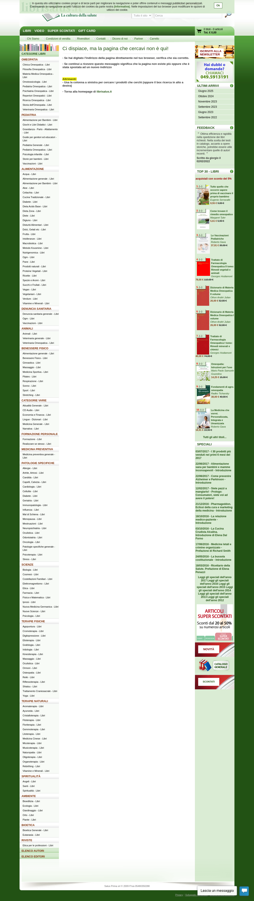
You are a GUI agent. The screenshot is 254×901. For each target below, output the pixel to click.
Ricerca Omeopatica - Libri (37, 100)
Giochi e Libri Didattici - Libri (37, 124)
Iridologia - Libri (31, 649)
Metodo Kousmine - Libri (35, 248)
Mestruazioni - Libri (33, 523)
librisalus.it (104, 91)
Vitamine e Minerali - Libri (36, 303)
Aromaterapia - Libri (33, 706)
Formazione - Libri (32, 439)
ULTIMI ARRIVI (208, 85)
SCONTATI (209, 681)
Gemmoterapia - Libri (34, 729)
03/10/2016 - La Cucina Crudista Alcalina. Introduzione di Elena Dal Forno (211, 533)
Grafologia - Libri (31, 645)
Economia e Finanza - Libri (37, 414)
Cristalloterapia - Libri (34, 715)
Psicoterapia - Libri (32, 554)
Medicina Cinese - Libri (35, 738)
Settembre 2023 (207, 106)
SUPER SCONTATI (61, 31)
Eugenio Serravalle (220, 199)
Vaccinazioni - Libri (32, 163)
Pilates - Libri (29, 376)
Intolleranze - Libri (32, 238)
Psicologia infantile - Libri (36, 154)
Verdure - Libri (30, 298)
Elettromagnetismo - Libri (36, 583)
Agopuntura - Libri (32, 626)
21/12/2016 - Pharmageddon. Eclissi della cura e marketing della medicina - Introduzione (214, 507)
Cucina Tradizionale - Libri (36, 197)
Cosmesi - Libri (30, 574)
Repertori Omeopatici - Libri (37, 95)
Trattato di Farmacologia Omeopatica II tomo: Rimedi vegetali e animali (222, 266)
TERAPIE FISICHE (33, 621)
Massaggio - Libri (32, 367)
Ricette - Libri (30, 275)
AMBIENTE (29, 796)
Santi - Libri (29, 786)
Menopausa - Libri (32, 519)
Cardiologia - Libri (32, 486)
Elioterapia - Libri (31, 640)
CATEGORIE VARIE (34, 400)
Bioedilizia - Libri (31, 801)
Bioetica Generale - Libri (35, 830)
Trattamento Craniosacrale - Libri (40, 691)
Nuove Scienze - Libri (34, 611)
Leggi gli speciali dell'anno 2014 (216, 589)
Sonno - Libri (29, 385)
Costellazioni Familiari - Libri (37, 579)
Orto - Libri (28, 815)
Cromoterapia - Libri (33, 631)
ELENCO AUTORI (33, 850)
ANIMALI (27, 328)
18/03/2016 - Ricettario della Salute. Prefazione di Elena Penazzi (213, 569)
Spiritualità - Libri (31, 790)
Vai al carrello (199, 31)
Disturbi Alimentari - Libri (35, 225)
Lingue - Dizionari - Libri (35, 419)
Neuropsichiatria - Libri (34, 528)
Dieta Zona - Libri (32, 211)
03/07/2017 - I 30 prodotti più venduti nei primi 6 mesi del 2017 (213, 455)
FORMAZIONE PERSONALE (40, 434)
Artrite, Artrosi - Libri (33, 472)
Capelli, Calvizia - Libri (34, 482)
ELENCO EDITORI (33, 856)
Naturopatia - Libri (32, 752)
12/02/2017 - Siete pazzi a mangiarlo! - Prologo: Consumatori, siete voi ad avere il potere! (212, 493)
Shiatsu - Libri (30, 686)
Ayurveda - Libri (31, 711)
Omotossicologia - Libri (35, 81)
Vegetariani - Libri (32, 294)
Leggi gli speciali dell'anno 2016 (214, 582)
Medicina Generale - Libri (36, 424)
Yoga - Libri (28, 695)
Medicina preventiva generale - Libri (39, 456)
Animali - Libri (30, 333)
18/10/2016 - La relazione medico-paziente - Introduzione (211, 519)
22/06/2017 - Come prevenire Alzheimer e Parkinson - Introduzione (213, 479)
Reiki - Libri (28, 677)
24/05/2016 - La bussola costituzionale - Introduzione (213, 558)
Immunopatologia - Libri (35, 505)
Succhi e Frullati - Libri (34, 285)
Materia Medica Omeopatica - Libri (38, 75)
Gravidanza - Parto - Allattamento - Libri (40, 131)
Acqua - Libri (29, 174)
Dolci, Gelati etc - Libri (34, 229)
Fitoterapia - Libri (31, 720)
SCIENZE (27, 564)
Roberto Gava (218, 242)
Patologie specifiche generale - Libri (39, 548)
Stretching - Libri (31, 395)
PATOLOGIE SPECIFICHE (38, 463)
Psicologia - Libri (31, 616)
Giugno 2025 (205, 91)
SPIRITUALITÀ (31, 776)
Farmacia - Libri (31, 593)
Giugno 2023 (205, 112)
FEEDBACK (206, 127)
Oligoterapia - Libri (32, 757)
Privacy (179, 895)
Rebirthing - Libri (31, 766)
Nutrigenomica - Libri (34, 252)
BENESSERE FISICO (35, 348)
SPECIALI (204, 444)
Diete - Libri (29, 215)
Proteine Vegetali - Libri (35, 271)
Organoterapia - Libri (33, 761)
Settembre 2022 (207, 117)
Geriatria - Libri (30, 500)
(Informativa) (122, 6)
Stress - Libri (29, 559)
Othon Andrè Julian (220, 297)
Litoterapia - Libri (31, 734)
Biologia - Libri (30, 569)
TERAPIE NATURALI (35, 701)
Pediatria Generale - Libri (36, 145)
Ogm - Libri (28, 257)
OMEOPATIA (30, 59)
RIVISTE (27, 840)
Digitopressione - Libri (34, 635)
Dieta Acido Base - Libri (35, 206)
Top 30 (231, 171)
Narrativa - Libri (31, 428)
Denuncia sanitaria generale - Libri (41, 314)
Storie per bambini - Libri (36, 159)
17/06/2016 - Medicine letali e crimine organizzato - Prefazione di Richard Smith (213, 547)
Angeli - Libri (29, 781)
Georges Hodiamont (221, 276)
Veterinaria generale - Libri (37, 338)
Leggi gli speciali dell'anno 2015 (213, 585)
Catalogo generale (214, 666)
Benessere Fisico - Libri (35, 358)
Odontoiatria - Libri (32, 537)
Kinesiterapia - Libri (33, 654)
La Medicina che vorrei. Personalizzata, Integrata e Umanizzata (220, 417)
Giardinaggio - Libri (33, 810)
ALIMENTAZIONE (33, 169)
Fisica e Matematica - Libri (36, 597)
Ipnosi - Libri (29, 602)
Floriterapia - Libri (32, 724)
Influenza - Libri (31, 509)
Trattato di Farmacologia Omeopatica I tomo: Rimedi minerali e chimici (221, 343)
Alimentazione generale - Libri (38, 178)
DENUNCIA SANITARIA (36, 308)
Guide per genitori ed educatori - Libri (40, 139)
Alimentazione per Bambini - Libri (40, 120)
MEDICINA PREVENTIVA (37, 449)
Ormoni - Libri (30, 668)
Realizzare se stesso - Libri (37, 443)
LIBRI (27, 31)
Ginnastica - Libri (31, 362)
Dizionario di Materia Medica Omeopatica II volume (222, 290)
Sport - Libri (29, 390)
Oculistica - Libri (31, 532)
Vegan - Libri (29, 289)
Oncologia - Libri (31, 542)
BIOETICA (28, 825)
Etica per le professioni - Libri (38, 845)
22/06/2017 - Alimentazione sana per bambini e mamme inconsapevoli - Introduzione (213, 467)
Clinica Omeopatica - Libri (36, 64)
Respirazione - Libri (33, 381)
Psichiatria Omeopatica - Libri (38, 91)
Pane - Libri (29, 261)
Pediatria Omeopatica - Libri (37, 86)
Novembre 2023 (207, 101)
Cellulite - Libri (30, 491)
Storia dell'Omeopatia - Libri (37, 105)
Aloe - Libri (28, 188)
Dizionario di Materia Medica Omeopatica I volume (222, 315)
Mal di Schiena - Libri (34, 514)
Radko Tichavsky (220, 393)
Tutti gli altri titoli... (214, 437)
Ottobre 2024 (206, 96)
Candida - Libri (30, 477)
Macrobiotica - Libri (33, 243)
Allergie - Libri (30, 468)
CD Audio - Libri (31, 410)
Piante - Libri (29, 819)
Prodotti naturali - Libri (34, 266)
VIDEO (39, 31)
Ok (218, 5)
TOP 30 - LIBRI (208, 171)
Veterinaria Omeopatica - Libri (38, 109)
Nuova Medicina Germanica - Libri (40, 606)
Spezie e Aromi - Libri (34, 280)
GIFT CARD (86, 31)
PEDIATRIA (29, 114)
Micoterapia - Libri (32, 743)
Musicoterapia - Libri (33, 747)
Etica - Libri (28, 588)
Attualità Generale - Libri (35, 405)
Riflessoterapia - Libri (34, 682)
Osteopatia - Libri (32, 672)
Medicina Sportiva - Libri (35, 372)
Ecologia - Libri (30, 806)
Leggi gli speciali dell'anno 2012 (217, 598)
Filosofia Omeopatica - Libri (37, 69)
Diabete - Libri (30, 201)
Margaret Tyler (217, 217)
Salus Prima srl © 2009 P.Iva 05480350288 (127, 886)
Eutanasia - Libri (31, 835)
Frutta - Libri (29, 234)
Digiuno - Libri (30, 220)
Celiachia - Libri (31, 192)
